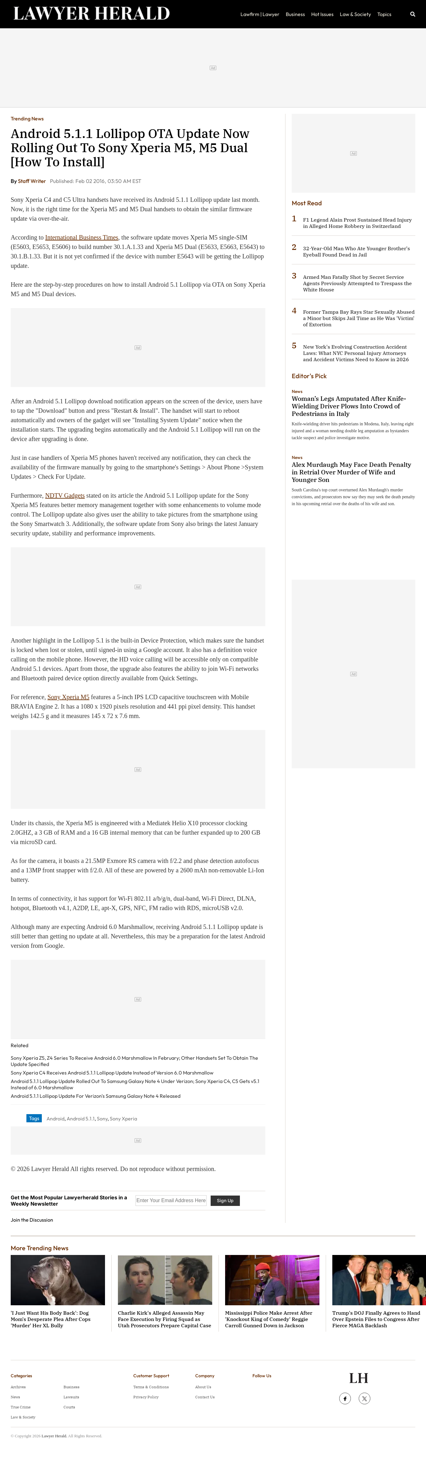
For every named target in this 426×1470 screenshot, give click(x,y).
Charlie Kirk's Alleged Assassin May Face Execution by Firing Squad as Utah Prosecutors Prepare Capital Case (164, 1319)
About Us (203, 1386)
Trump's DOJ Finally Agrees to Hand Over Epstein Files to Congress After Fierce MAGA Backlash (376, 1319)
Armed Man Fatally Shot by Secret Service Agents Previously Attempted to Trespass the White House (357, 283)
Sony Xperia (123, 1118)
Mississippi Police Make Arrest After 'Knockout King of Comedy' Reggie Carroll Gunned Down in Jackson (268, 1319)
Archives (18, 1386)
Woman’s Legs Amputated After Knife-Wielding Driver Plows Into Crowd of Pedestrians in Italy (349, 406)
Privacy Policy (145, 1397)
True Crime (20, 1407)
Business (295, 14)
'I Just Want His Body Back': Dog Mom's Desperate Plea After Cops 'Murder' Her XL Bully (51, 1319)
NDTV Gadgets (65, 495)
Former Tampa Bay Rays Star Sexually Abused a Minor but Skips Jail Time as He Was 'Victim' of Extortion (359, 318)
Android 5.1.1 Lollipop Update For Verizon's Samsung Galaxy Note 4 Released (95, 1096)
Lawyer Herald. (54, 1436)
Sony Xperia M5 (68, 697)
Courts (69, 1407)
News (297, 391)
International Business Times (81, 237)
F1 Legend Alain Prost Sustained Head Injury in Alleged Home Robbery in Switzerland (357, 223)
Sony (102, 1118)
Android (55, 1118)
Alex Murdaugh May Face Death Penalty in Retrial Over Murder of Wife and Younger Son (351, 472)
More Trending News (40, 1248)
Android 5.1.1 (81, 1118)
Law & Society (355, 14)
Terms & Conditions (151, 1386)
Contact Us (205, 1397)
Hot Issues (322, 14)
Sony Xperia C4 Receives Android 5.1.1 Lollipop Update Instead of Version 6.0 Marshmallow (112, 1072)
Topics (384, 14)
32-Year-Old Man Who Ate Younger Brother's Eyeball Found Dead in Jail (356, 251)
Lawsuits (71, 1397)
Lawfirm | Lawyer (260, 14)
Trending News (27, 118)
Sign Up (225, 1200)
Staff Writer (32, 181)
